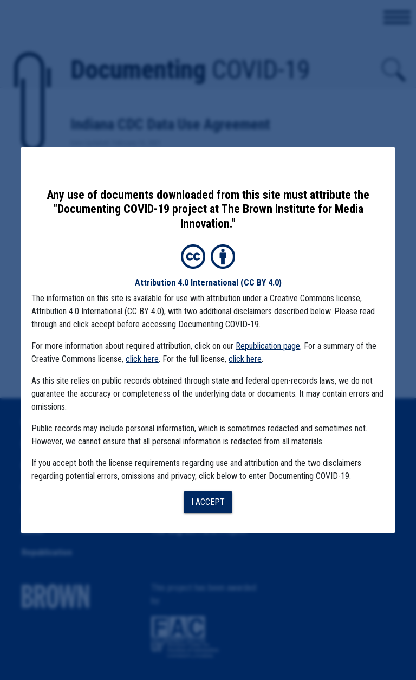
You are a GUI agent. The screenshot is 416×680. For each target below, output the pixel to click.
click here (142, 359)
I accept (208, 502)
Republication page (268, 346)
